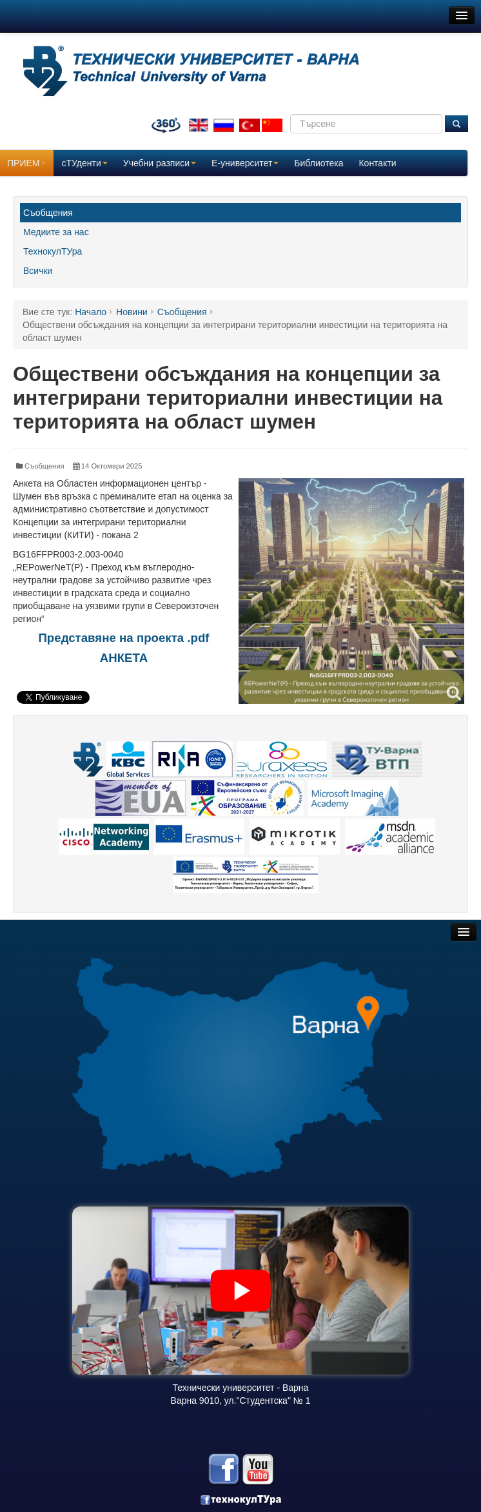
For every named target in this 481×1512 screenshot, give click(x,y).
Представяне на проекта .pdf (123, 638)
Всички (37, 271)
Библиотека (318, 163)
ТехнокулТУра (52, 251)
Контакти (377, 163)
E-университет (245, 163)
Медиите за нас (56, 232)
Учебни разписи (159, 163)
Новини (132, 312)
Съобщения (48, 213)
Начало (90, 312)
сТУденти (84, 163)
